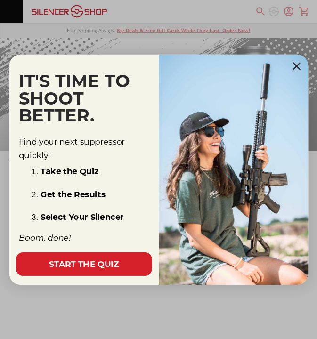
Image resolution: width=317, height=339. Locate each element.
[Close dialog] (296, 66)
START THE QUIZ (84, 264)
